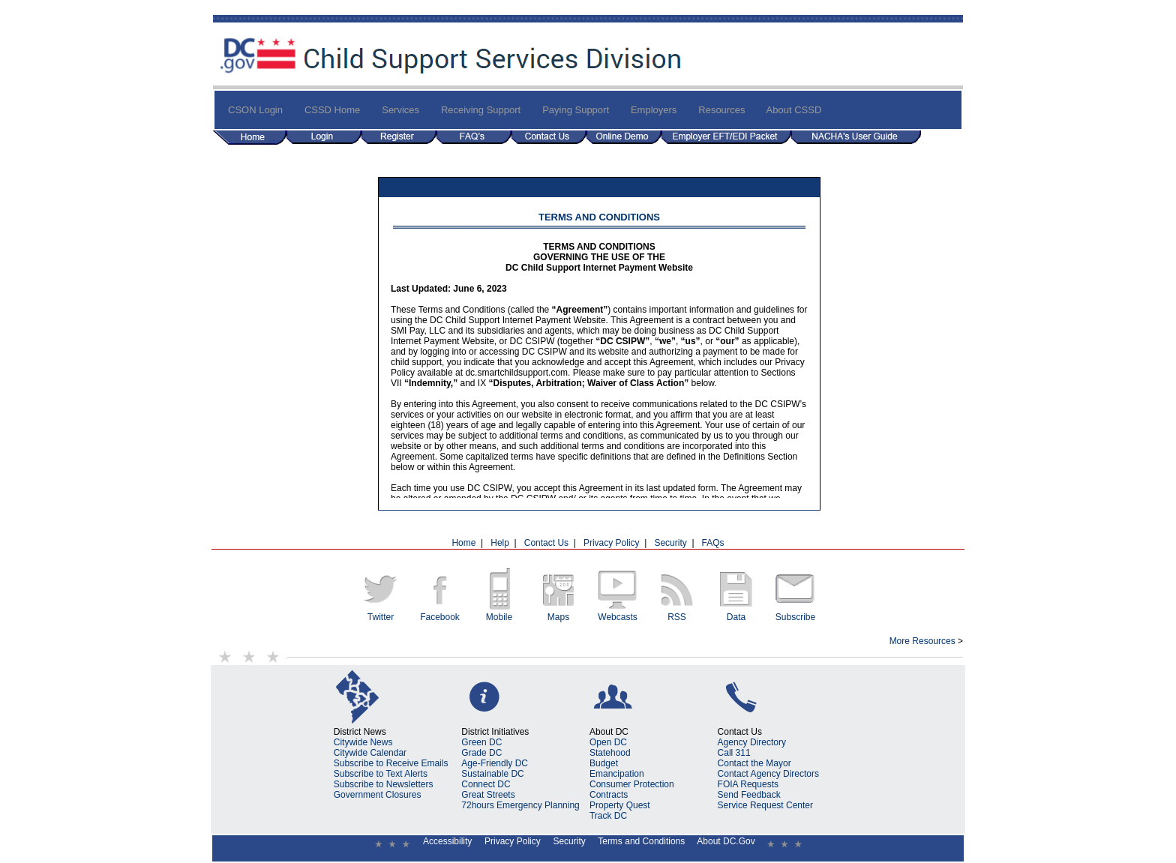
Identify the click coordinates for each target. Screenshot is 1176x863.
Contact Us (546, 543)
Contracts (609, 795)
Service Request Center (765, 805)
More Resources (923, 641)
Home (464, 543)
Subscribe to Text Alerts (381, 774)
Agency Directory (752, 742)
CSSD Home (332, 109)
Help (499, 543)
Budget (604, 763)
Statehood (610, 753)
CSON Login (255, 109)
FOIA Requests (748, 784)
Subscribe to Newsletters (384, 784)
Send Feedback (749, 795)
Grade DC (481, 753)
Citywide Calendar (370, 753)
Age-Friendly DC (494, 763)
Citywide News (363, 742)
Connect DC (485, 784)
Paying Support (575, 109)
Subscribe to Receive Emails (391, 763)
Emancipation (617, 774)
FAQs (713, 543)
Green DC (481, 742)
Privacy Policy (612, 543)
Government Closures (378, 795)
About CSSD (794, 109)
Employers (653, 109)
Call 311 (734, 753)
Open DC (608, 742)
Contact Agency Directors (768, 774)
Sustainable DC (492, 774)
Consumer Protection (632, 784)
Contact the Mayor (754, 763)
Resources (721, 109)
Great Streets (487, 795)
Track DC (608, 816)
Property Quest (620, 805)
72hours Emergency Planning (520, 805)
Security (670, 543)
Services (400, 109)
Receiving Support (480, 109)
